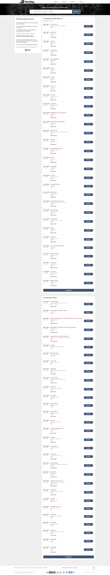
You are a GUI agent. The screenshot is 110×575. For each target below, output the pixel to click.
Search (76, 11)
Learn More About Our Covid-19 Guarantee (26, 47)
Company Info (21, 567)
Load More (69, 290)
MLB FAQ (45, 567)
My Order (39, 567)
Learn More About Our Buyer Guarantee (25, 33)
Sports (56, 1)
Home (16, 567)
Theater (73, 1)
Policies (28, 567)
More (82, 1)
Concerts (65, 1)
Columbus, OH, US (48, 20)
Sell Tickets (33, 567)
